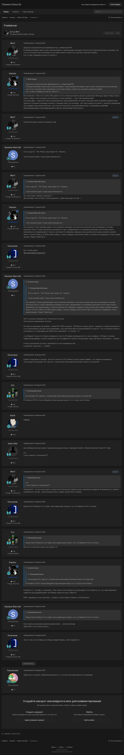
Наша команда (28, 12)
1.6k (13, 62)
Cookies (69, 747)
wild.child (12, 443)
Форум (6, 13)
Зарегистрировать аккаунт (34, 720)
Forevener (13, 246)
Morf (18, 32)
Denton (12, 73)
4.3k (13, 434)
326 (13, 463)
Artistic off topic (28, 34)
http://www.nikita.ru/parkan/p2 (34, 253)
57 (13, 690)
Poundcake (12, 670)
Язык (53, 747)
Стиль (61, 747)
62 (13, 166)
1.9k (13, 404)
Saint (12, 415)
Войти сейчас (89, 720)
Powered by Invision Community (62, 752)
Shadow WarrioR (12, 147)
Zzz (12, 385)
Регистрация (115, 4)
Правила (16, 12)
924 (13, 265)
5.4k (13, 93)
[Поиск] (99, 11)
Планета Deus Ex (11, 4)
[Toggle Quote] (27, 79)
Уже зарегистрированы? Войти (93, 4)
